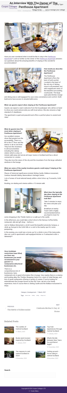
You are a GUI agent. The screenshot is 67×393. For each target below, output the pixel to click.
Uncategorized (9, 24)
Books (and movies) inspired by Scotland (23, 339)
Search (7, 370)
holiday (33, 295)
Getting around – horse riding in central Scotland (53, 353)
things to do (43, 295)
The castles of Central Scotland (22, 328)
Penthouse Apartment (47, 59)
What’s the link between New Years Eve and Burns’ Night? (54, 341)
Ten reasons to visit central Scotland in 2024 (23, 353)
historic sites (27, 295)
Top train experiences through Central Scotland (54, 329)
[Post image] (9, 329)
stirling (37, 295)
